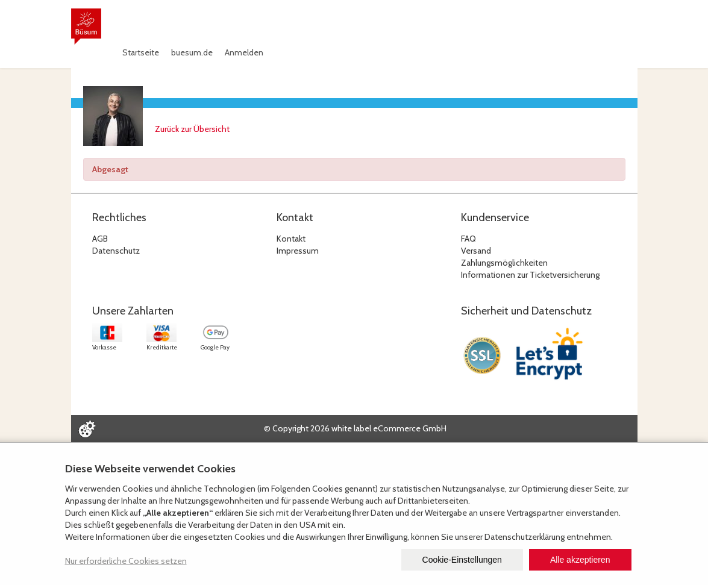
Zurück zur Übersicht (192, 129)
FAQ (468, 238)
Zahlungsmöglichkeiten (504, 262)
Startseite (140, 52)
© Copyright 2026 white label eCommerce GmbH (355, 428)
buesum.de (192, 52)
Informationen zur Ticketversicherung (530, 274)
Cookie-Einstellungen (462, 560)
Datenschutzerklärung (524, 536)
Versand (476, 250)
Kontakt (291, 238)
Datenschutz (116, 250)
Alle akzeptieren (580, 560)
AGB (100, 238)
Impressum (298, 250)
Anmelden (244, 52)
